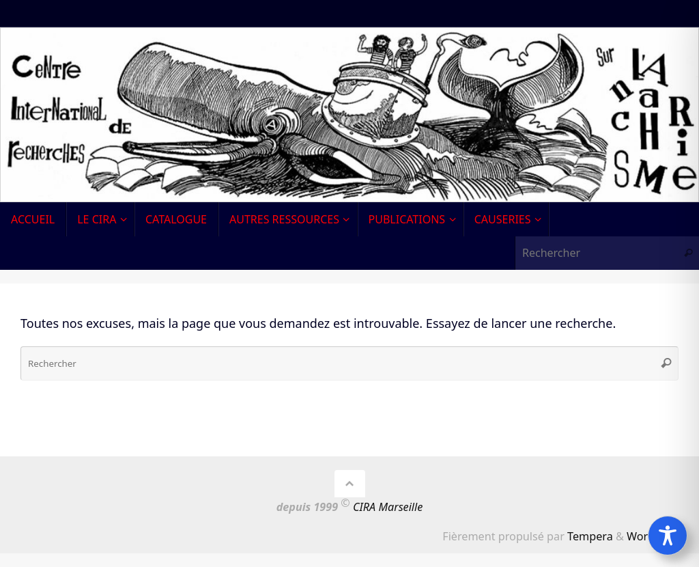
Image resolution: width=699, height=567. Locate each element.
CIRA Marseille (388, 506)
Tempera (590, 536)
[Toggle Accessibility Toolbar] (667, 535)
